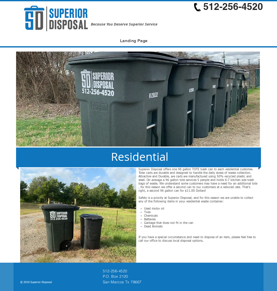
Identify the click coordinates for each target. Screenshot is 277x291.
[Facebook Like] (224, 283)
